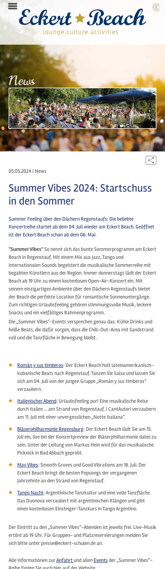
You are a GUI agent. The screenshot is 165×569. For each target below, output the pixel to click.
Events (101, 560)
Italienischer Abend (36, 401)
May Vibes (27, 465)
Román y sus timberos (40, 365)
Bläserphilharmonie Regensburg (50, 429)
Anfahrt (65, 560)
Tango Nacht (30, 493)
